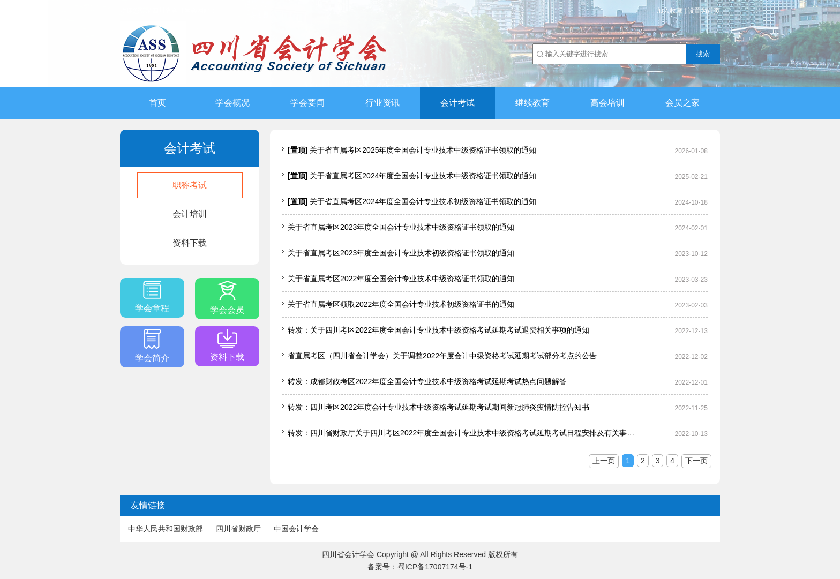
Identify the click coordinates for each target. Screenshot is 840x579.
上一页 (603, 460)
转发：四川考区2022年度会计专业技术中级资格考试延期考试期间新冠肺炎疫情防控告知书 (438, 407)
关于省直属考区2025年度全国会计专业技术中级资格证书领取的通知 (412, 150)
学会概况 (232, 102)
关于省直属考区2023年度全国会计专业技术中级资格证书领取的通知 (401, 227)
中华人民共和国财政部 (165, 528)
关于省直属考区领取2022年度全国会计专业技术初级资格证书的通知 (401, 304)
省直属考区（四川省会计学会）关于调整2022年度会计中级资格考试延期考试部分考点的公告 (442, 355)
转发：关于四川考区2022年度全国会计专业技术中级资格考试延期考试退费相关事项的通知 (438, 330)
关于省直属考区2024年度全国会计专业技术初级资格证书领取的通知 (412, 201)
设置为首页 (704, 10)
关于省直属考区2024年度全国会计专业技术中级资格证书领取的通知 (412, 175)
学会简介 (152, 346)
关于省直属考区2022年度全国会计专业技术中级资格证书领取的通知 (401, 278)
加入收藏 (669, 10)
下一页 (696, 460)
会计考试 (457, 102)
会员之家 (682, 102)
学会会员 (227, 297)
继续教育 (532, 102)
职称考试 (189, 185)
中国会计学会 (296, 528)
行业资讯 (382, 102)
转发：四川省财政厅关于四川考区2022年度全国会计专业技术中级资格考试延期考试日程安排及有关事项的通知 (464, 432)
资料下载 (189, 242)
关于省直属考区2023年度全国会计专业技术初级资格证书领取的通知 (401, 253)
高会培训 (607, 102)
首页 (157, 102)
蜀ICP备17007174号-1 (435, 566)
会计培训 (189, 214)
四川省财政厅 (238, 528)
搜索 (703, 54)
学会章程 (152, 297)
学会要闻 (307, 102)
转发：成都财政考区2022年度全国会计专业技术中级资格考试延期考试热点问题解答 (427, 381)
